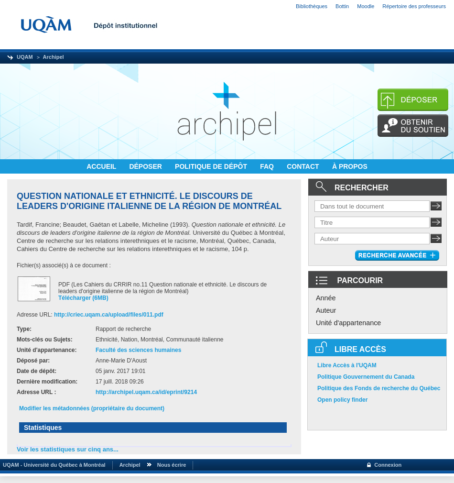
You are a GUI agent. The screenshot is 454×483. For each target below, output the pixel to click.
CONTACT (304, 166)
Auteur (326, 310)
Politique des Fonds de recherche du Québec (378, 388)
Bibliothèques (311, 6)
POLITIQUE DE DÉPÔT (212, 166)
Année (326, 298)
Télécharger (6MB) (83, 298)
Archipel (53, 57)
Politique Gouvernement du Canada (365, 376)
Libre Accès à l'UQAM (347, 365)
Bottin (342, 6)
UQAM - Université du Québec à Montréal (53, 465)
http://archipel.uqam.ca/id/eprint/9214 (146, 392)
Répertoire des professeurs (414, 6)
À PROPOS (350, 166)
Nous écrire (171, 465)
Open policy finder (342, 399)
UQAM (25, 57)
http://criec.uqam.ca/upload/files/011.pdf (108, 314)
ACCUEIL (102, 166)
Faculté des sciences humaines (138, 350)
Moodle (365, 6)
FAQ (268, 166)
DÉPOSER (146, 166)
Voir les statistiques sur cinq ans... (68, 449)
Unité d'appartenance (348, 323)
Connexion (387, 465)
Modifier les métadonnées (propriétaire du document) (91, 408)
